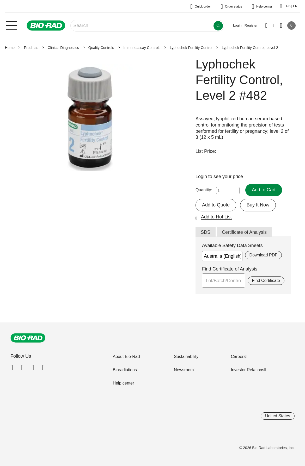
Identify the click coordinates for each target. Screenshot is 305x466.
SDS (205, 232)
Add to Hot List (216, 216)
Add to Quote (216, 204)
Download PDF (263, 255)
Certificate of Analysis (244, 232)
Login (202, 176)
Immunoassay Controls (141, 48)
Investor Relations (247, 370)
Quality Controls (101, 48)
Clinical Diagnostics (63, 48)
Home (10, 48)
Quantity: (204, 190)
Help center (123, 383)
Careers (238, 356)
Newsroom (184, 370)
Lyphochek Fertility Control (191, 48)
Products (31, 48)
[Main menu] (11, 25)
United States (277, 416)
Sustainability (186, 356)
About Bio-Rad (126, 356)
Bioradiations (125, 370)
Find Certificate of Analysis (229, 269)
